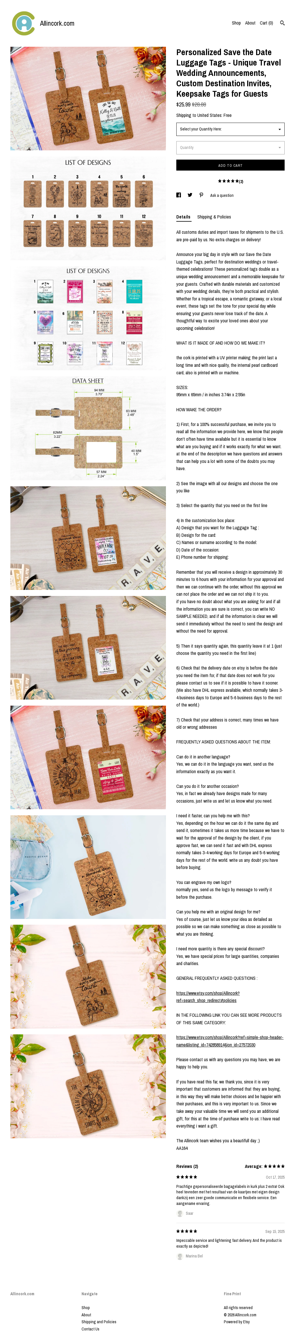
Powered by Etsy (237, 1321)
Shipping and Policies (99, 1321)
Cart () (266, 23)
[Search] (282, 23)
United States (209, 115)
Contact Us (90, 1329)
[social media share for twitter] (190, 195)
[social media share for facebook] (179, 195)
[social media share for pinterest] (202, 195)
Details (184, 217)
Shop (236, 23)
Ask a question (222, 195)
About (250, 23)
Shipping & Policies (214, 217)
